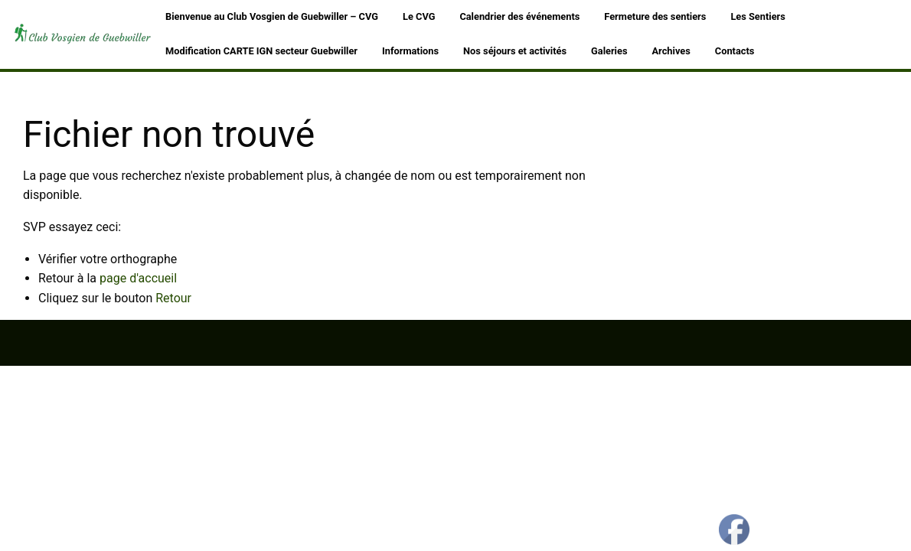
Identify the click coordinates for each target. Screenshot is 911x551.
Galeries (609, 51)
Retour (173, 298)
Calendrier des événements (519, 16)
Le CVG (419, 16)
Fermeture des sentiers (655, 16)
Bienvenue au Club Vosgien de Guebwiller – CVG (271, 16)
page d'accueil (138, 278)
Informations (410, 51)
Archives (671, 51)
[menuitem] (271, 17)
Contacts (735, 51)
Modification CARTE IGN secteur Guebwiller (261, 51)
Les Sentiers (757, 16)
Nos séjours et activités (515, 51)
